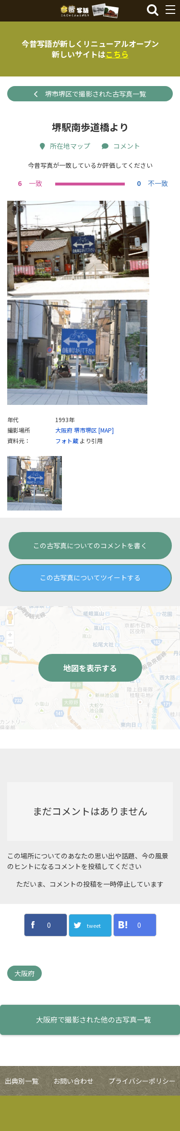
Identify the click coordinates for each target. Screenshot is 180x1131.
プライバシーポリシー (142, 1116)
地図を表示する (90, 703)
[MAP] (106, 465)
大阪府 (63, 465)
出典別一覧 (21, 1116)
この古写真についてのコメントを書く (90, 581)
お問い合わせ (73, 1116)
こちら (117, 54)
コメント (121, 146)
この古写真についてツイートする (90, 613)
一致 (28, 183)
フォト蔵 (66, 476)
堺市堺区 (85, 465)
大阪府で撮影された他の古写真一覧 (93, 1055)
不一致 (151, 183)
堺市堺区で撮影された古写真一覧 (90, 93)
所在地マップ (65, 146)
